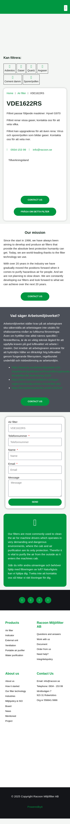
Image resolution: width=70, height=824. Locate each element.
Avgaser (42, 70)
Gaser (21, 70)
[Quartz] (31, 67)
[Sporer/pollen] (31, 77)
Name (12, 449)
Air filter (22, 93)
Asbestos (10, 70)
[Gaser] (21, 67)
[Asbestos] (10, 67)
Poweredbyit (34, 806)
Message (13, 477)
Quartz (31, 70)
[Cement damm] (13, 77)
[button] (65, 8)
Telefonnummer (18, 435)
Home (10, 93)
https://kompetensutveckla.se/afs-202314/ (37, 387)
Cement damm (13, 81)
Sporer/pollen (31, 81)
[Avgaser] (42, 67)
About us (12, 673)
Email (12, 463)
